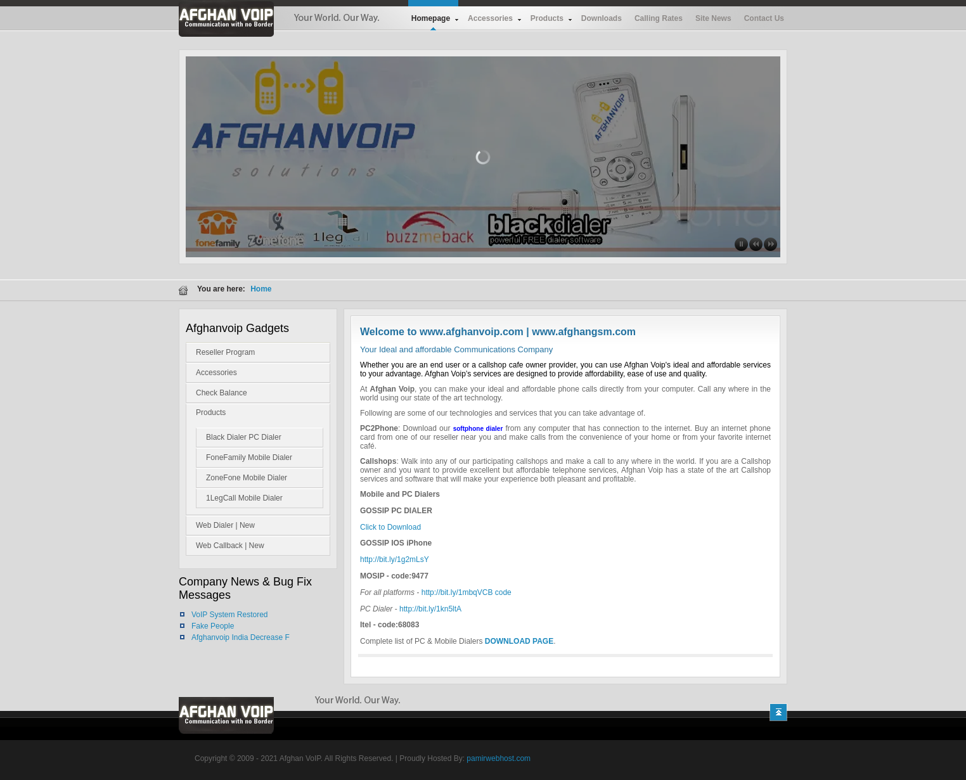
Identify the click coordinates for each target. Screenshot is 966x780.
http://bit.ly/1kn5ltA (430, 608)
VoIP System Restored (229, 614)
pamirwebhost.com (499, 758)
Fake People (212, 626)
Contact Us (764, 18)
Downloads (601, 18)
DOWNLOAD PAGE (519, 641)
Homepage (430, 18)
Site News (713, 18)
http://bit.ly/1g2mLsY (394, 559)
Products (547, 18)
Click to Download (390, 527)
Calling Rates (658, 18)
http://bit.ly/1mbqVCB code (467, 592)
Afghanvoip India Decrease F (240, 637)
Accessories (490, 18)
